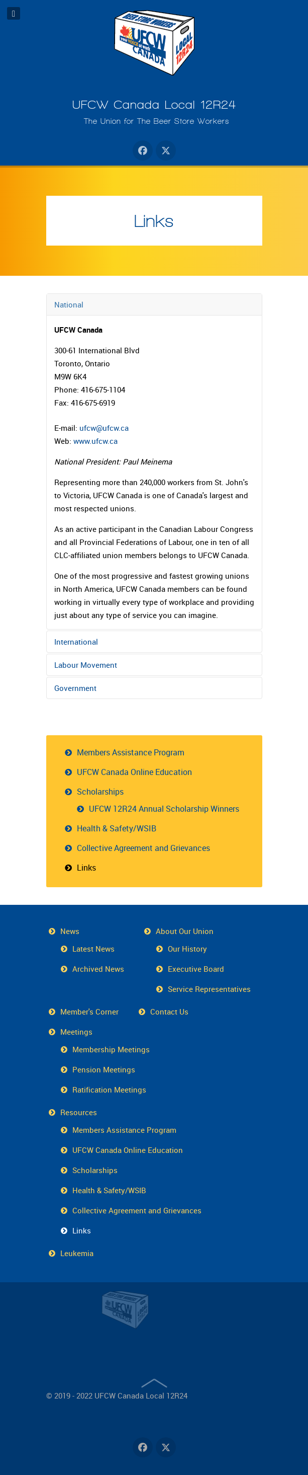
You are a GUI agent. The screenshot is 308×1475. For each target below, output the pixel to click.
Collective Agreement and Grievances (143, 847)
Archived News (98, 969)
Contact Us (169, 1011)
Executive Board (196, 969)
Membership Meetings (111, 1049)
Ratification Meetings (109, 1089)
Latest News (93, 949)
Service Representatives (209, 989)
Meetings (76, 1032)
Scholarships (100, 791)
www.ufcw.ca (95, 441)
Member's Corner (89, 1011)
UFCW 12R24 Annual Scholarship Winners (164, 808)
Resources (78, 1112)
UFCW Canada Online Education (134, 772)
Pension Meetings (103, 1069)
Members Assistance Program (130, 752)
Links (154, 220)
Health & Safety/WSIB (116, 828)
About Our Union (185, 931)
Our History (187, 949)
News (69, 931)
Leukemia (76, 1253)
